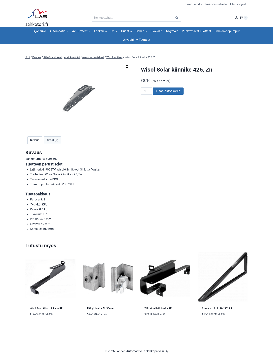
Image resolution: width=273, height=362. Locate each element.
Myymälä (172, 31)
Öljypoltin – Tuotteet (136, 39)
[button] (127, 67)
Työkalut (156, 31)
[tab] (136, 174)
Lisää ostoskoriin (168, 91)
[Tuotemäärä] (146, 91)
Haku (177, 18)
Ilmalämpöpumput (227, 31)
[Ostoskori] (244, 18)
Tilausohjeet (238, 4)
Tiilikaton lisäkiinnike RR (158, 308)
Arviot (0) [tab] (52, 140)
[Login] (236, 17)
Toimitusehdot (193, 4)
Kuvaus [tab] (34, 140)
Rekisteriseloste (216, 4)
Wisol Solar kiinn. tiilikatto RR (46, 308)
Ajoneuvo (39, 31)
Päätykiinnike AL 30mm (100, 308)
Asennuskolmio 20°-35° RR (217, 308)
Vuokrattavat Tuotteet (196, 31)
